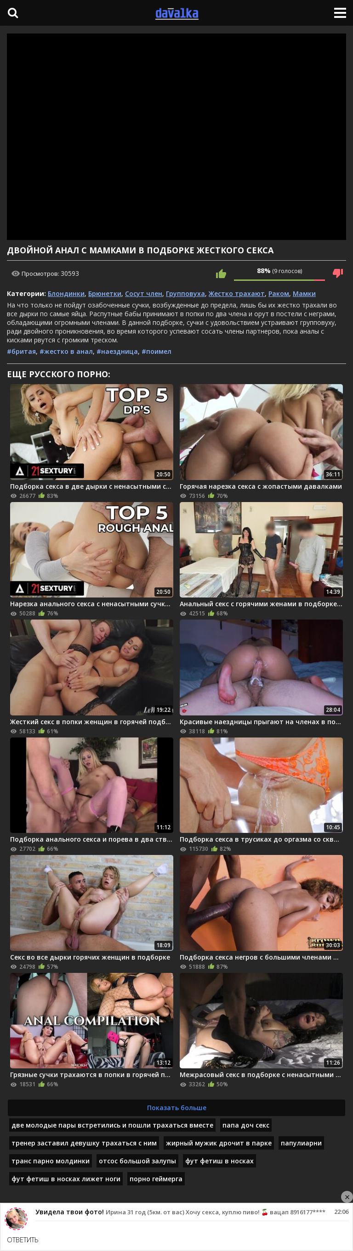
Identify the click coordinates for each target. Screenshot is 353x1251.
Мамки (304, 293)
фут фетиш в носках (219, 1160)
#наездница (117, 351)
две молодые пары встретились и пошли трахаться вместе (112, 1125)
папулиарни (301, 1143)
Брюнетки (104, 293)
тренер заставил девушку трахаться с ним (84, 1143)
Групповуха (185, 293)
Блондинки (66, 293)
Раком (278, 293)
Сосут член (143, 293)
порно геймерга (156, 1178)
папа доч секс (245, 1125)
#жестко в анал (66, 351)
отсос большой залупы (137, 1160)
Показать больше (176, 1107)
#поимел (156, 351)
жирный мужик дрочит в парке (219, 1143)
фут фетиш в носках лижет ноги (65, 1178)
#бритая (21, 351)
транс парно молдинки (50, 1160)
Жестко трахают (237, 293)
